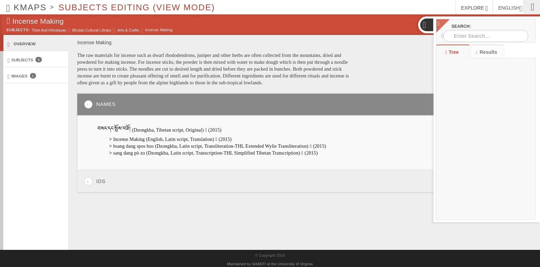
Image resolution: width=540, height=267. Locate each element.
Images (22, 76)
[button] (426, 24)
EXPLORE (474, 8)
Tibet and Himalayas (49, 30)
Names (100, 104)
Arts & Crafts (128, 30)
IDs (94, 181)
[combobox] (485, 36)
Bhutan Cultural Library (91, 30)
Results (486, 52)
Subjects (25, 60)
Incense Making (159, 30)
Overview (22, 44)
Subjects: (18, 30)
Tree (453, 52)
